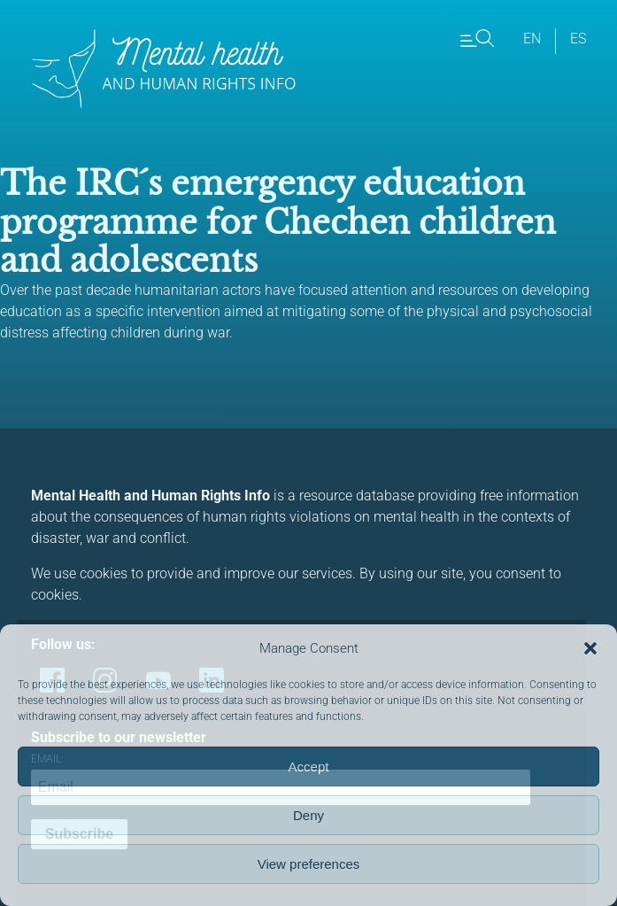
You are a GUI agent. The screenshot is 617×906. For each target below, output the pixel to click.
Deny (308, 815)
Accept (309, 766)
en (532, 38)
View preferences (309, 863)
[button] (590, 648)
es (578, 38)
